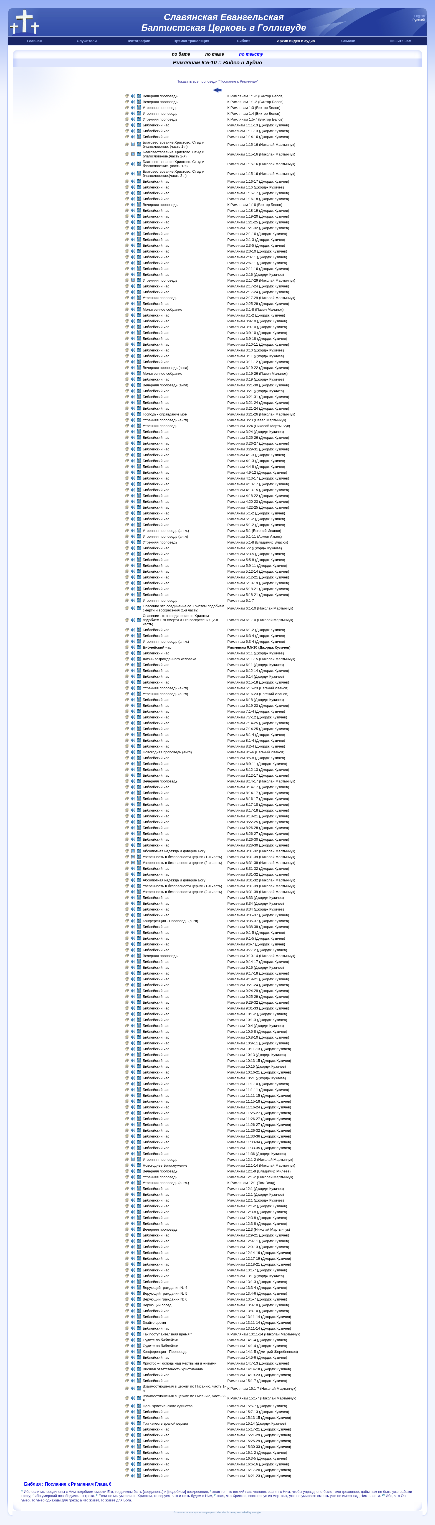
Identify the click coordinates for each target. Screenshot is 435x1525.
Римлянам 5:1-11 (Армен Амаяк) (254, 536)
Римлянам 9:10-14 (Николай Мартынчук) (261, 956)
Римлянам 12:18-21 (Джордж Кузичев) (259, 1264)
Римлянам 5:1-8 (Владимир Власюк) (257, 542)
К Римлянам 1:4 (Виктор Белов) (253, 113)
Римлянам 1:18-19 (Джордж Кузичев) (258, 210)
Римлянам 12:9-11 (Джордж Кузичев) (258, 1241)
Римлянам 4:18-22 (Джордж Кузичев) (258, 496)
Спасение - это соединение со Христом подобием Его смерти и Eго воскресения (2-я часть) (180, 620)
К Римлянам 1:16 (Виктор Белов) (254, 205)
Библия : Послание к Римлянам (59, 1484)
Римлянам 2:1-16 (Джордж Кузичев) (257, 234)
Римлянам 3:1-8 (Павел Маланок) (255, 309)
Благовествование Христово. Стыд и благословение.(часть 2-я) (173, 154)
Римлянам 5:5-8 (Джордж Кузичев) (256, 560)
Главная (34, 41)
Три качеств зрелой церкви (166, 1423)
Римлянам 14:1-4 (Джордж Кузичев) (257, 1340)
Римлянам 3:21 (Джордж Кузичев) (255, 391)
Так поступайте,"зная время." (167, 1334)
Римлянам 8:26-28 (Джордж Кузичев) (258, 828)
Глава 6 (103, 1484)
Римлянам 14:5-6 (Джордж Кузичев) (257, 1357)
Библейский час (156, 125)
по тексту (251, 54)
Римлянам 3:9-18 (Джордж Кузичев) (257, 338)
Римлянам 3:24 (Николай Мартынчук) (258, 426)
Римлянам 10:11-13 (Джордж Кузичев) (259, 1049)
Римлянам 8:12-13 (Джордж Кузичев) (258, 769)
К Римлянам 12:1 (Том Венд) (251, 1183)
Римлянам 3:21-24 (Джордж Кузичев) (258, 403)
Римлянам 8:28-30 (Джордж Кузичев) (258, 845)
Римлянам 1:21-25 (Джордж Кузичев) (258, 222)
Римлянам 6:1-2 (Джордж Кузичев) (256, 630)
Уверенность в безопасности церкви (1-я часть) (182, 857)
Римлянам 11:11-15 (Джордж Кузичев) (259, 1095)
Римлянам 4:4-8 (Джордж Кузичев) (256, 467)
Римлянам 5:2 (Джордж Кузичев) (254, 548)
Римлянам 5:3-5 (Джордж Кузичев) (256, 554)
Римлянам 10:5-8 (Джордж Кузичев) (257, 1031)
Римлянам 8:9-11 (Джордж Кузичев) (257, 764)
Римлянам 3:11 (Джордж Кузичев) (255, 356)
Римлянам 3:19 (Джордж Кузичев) (255, 379)
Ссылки (348, 41)
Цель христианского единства (168, 1406)
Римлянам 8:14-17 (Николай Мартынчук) (261, 781)
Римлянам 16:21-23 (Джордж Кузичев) (259, 1476)
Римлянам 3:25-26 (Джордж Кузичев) (258, 437)
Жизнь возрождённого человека (169, 659)
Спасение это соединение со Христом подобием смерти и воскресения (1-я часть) (183, 608)
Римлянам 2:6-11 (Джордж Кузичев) (257, 263)
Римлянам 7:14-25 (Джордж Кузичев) (258, 723)
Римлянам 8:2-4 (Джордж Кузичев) (256, 746)
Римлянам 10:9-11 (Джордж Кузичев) (258, 1043)
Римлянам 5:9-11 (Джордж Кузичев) (257, 565)
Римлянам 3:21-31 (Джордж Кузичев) (258, 397)
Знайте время (154, 1322)
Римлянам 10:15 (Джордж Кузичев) (256, 1066)
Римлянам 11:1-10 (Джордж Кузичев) (258, 1084)
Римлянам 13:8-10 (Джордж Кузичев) (258, 1305)
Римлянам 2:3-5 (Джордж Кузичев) (256, 245)
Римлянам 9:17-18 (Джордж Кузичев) (258, 973)
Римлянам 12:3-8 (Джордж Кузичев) (257, 1212)
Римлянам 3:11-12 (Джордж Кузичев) (258, 362)
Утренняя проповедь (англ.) (166, 531)
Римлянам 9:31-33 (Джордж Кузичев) (258, 1008)
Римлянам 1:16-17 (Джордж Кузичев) (258, 181)
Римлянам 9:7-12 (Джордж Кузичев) (257, 950)
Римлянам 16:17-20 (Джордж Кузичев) (259, 1470)
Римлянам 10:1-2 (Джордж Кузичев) (257, 1014)
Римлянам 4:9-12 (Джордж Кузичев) (257, 472)
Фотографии (139, 41)
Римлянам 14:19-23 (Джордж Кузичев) (259, 1375)
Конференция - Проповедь (165, 1352)
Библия (244, 41)
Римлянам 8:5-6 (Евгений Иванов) (256, 752)
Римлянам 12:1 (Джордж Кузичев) (255, 1189)
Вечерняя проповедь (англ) (165, 368)
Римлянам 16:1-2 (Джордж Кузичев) (257, 1452)
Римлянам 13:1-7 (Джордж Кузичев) (257, 1270)
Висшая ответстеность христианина (173, 1369)
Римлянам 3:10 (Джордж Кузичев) (255, 350)
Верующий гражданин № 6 (165, 1299)
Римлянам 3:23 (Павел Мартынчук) (256, 420)
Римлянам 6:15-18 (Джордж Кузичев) (258, 682)
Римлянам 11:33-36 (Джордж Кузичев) (259, 1136)
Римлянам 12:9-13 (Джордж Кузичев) (258, 1247)
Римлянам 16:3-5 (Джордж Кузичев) (257, 1458)
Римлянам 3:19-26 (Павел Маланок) (257, 373)
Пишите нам (400, 41)
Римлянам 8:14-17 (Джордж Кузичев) (258, 787)
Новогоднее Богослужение (165, 1165)
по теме (214, 54)
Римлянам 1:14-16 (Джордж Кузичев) (258, 137)
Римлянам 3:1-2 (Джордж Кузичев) (256, 315)
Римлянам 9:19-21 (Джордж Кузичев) (258, 979)
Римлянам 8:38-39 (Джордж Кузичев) (258, 927)
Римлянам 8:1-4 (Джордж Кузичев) (256, 735)
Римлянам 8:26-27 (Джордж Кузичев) (258, 834)
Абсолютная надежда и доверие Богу (174, 851)
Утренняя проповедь (160, 108)
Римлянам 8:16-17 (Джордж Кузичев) (258, 799)
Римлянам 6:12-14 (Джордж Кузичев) (258, 671)
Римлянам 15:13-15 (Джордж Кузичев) (259, 1418)
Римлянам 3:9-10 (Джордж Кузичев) (257, 321)
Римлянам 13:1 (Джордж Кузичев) (255, 1276)
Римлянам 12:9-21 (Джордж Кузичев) (258, 1235)
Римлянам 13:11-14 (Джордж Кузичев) (259, 1317)
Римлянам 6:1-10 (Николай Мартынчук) (260, 608)
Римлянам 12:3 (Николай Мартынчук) (258, 1229)
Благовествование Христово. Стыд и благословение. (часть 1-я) (173, 144)
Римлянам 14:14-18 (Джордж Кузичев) (259, 1369)
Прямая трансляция (191, 41)
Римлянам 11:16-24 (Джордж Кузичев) (259, 1107)
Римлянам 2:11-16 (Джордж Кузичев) (258, 269)
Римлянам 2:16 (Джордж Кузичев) (255, 274)
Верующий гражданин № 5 (165, 1293)
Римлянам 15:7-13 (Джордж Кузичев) (258, 1412)
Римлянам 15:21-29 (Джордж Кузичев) (259, 1435)
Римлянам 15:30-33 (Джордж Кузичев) (259, 1447)
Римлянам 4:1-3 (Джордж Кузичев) (256, 455)
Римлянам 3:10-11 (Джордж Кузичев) (258, 344)
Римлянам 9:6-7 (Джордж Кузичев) (256, 944)
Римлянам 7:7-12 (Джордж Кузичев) (257, 717)
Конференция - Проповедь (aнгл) (170, 921)
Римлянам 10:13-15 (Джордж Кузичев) (259, 1061)
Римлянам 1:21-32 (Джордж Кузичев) (258, 228)
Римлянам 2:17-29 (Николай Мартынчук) (261, 280)
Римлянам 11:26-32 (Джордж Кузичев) (259, 1130)
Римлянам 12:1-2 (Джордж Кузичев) (257, 1206)
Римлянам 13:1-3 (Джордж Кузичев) (257, 1282)
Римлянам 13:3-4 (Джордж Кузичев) (257, 1288)
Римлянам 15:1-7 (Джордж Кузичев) (257, 1381)
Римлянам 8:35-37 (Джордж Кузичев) (258, 915)
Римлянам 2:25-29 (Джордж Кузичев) (258, 304)
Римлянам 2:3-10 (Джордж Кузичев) (257, 251)
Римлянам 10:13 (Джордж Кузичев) (256, 1055)
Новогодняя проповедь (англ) (167, 752)
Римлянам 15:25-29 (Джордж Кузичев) (259, 1441)
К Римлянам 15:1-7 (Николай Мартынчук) (261, 1388)
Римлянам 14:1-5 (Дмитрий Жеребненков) (262, 1352)
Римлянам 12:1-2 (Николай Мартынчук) (260, 1159)
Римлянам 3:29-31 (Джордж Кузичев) (258, 449)
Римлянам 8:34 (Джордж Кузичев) (255, 903)
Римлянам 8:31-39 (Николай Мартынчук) (261, 857)
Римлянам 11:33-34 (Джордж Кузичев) (259, 1142)
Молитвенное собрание (163, 309)
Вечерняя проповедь (161, 96)
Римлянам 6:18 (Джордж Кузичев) (255, 700)
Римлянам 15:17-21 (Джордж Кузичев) (259, 1429)
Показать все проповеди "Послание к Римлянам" (217, 81)
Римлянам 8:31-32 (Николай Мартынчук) (261, 851)
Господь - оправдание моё (165, 414)
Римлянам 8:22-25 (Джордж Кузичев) (258, 822)
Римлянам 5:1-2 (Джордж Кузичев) (256, 513)
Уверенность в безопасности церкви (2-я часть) (182, 863)
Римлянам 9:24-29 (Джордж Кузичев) (258, 991)
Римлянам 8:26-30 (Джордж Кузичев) (258, 839)
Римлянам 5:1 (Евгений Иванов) (254, 531)
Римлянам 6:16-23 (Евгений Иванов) (258, 688)
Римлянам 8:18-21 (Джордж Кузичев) (258, 816)
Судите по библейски (160, 1340)
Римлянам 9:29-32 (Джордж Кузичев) (258, 1002)
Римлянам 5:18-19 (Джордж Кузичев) (258, 583)
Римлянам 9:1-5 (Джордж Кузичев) (256, 932)
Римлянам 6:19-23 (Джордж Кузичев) (258, 705)
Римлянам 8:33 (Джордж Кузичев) (255, 898)
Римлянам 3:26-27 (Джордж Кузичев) (258, 443)
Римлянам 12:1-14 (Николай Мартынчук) (261, 1165)
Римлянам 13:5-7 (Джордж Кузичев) (257, 1299)
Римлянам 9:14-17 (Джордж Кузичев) (258, 962)
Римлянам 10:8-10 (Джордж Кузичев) (258, 1037)
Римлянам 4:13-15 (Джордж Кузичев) (258, 490)
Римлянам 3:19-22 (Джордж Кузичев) (258, 368)
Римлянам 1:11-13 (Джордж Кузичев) (258, 125)
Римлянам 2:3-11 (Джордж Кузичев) (257, 257)
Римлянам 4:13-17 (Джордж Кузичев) (258, 478)
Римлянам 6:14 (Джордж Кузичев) (255, 676)
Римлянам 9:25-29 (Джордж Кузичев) (258, 996)
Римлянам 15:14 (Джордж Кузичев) (256, 1423)
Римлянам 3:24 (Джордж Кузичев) (255, 432)
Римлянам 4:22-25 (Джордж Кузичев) (258, 507)
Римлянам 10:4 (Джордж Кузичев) (255, 1026)
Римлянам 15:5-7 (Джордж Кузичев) (257, 1406)
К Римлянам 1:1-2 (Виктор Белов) (255, 96)
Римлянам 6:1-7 (240, 600)
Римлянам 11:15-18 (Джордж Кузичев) (259, 1101)
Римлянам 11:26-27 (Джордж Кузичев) (259, 1119)
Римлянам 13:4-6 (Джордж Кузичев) (257, 1293)
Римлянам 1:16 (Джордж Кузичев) (255, 187)
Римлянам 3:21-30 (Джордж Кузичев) (258, 385)
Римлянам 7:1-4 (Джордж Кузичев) (256, 711)
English (419, 16)
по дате (181, 54)
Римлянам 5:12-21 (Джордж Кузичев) (258, 577)
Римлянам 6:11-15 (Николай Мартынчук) (261, 659)
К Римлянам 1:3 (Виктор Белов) (253, 108)
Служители (87, 41)
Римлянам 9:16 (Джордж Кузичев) (255, 967)
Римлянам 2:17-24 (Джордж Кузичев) (258, 286)
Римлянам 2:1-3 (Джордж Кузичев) (256, 240)
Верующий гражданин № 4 (165, 1288)
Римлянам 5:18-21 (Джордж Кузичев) (258, 589)
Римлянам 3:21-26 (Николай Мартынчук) (261, 414)
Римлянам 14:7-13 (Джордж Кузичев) (258, 1363)
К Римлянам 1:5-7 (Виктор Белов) (255, 119)
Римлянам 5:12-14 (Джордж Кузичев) (258, 571)
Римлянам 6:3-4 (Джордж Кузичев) (256, 636)
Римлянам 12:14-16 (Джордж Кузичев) (259, 1253)
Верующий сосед (157, 1305)
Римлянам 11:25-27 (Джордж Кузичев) (259, 1113)
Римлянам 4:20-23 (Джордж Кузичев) (258, 501)
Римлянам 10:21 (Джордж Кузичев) (256, 1078)
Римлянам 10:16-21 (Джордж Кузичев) (259, 1072)
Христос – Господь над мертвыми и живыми (180, 1363)
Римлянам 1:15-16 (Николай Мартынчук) (261, 144)
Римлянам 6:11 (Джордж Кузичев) (255, 653)
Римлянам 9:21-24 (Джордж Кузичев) (258, 985)
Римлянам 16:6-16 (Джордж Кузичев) (258, 1464)
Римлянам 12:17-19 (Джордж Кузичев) (259, 1258)
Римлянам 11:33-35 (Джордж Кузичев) (259, 1148)
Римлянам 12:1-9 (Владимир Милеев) (259, 1171)
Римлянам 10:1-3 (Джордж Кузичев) (257, 1020)
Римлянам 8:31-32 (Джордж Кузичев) (258, 868)
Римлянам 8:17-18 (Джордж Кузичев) (258, 804)
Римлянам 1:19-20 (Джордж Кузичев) (258, 216)
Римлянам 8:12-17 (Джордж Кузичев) (258, 775)
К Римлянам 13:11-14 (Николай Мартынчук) (263, 1334)
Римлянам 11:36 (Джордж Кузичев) (256, 1154)
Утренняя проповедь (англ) (165, 420)
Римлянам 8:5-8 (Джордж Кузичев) (256, 758)
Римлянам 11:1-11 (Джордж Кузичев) (258, 1090)
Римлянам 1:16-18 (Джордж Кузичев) (258, 199)
